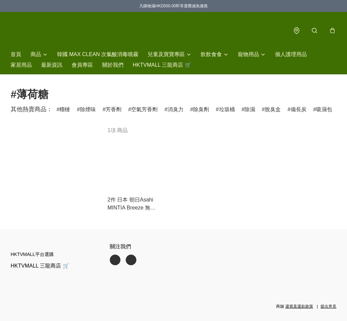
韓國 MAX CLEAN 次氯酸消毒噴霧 (97, 54)
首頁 (16, 54)
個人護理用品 (291, 54)
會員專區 (82, 65)
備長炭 (299, 109)
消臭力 (175, 109)
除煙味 (88, 109)
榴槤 (64, 109)
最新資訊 (51, 65)
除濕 (249, 109)
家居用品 (21, 65)
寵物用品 (248, 54)
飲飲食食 (211, 54)
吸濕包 (324, 109)
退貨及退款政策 (299, 306)
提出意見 (328, 306)
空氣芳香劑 (144, 109)
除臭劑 (201, 109)
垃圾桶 (227, 109)
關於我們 (112, 65)
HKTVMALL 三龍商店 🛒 (162, 65)
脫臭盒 (273, 109)
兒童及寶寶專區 (166, 54)
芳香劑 (113, 109)
